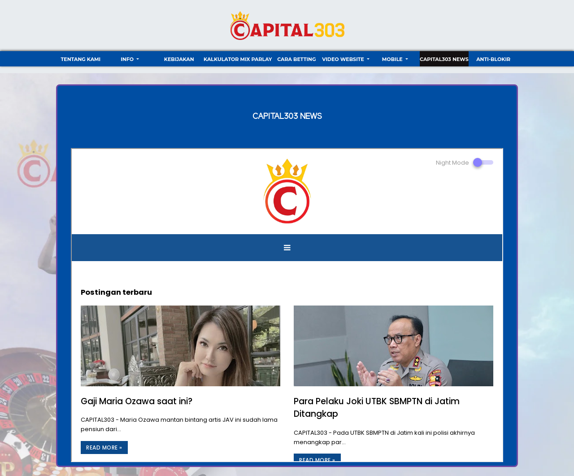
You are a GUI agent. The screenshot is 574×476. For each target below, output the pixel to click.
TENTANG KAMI (80, 59)
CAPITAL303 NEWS (444, 59)
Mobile (393, 59)
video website (343, 59)
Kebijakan (179, 59)
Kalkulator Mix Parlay (238, 59)
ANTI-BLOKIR (493, 59)
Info (128, 59)
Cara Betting (296, 59)
